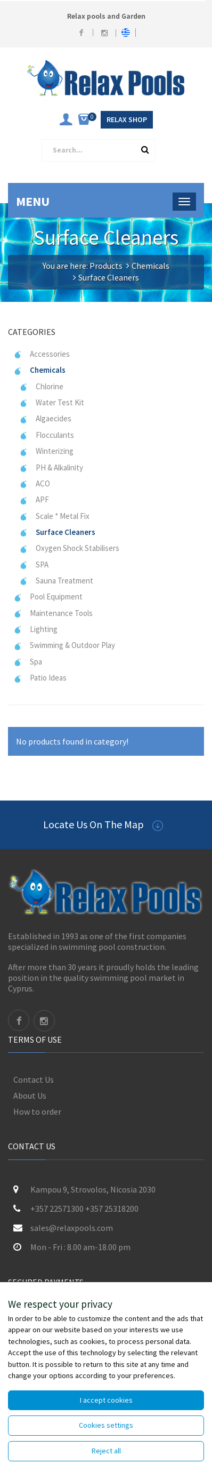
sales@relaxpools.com (71, 1227)
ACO (34, 483)
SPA (33, 564)
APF (34, 499)
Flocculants (46, 435)
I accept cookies (106, 1400)
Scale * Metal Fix (54, 516)
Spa (27, 662)
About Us (29, 1095)
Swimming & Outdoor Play (64, 645)
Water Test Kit (51, 402)
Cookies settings (106, 1425)
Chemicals (150, 265)
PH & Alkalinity (51, 467)
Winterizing (46, 451)
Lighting (35, 629)
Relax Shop (127, 119)
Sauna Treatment (56, 580)
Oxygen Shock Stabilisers (69, 548)
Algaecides (45, 418)
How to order (37, 1111)
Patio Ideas (40, 678)
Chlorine (41, 386)
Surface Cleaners (57, 532)
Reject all (106, 1450)
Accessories (41, 354)
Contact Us (33, 1079)
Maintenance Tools (53, 613)
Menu (33, 201)
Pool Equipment (48, 596)
